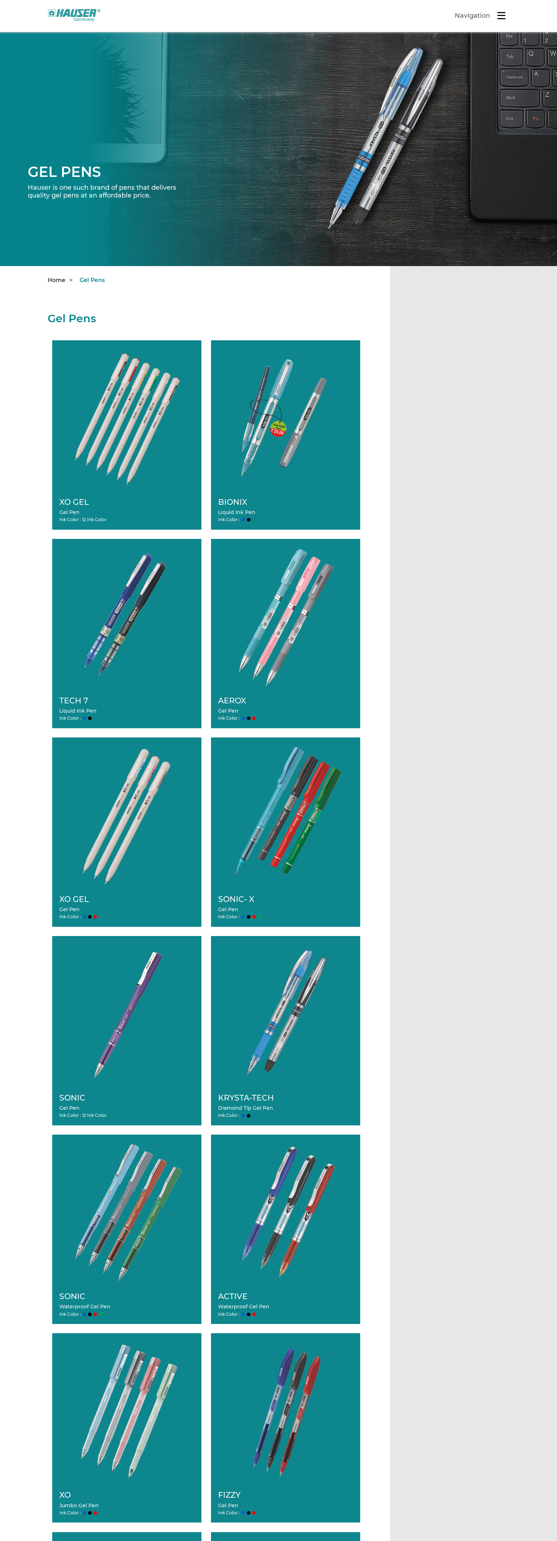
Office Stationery (438, 1349)
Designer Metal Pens (324, 1397)
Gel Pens (92, 280)
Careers (179, 1373)
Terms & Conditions (75, 1516)
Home (56, 280)
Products (301, 1349)
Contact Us (184, 1385)
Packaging (430, 1373)
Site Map (128, 1516)
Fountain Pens (315, 1385)
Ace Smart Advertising (449, 1521)
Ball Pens (308, 1361)
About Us (181, 1361)
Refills (423, 1361)
